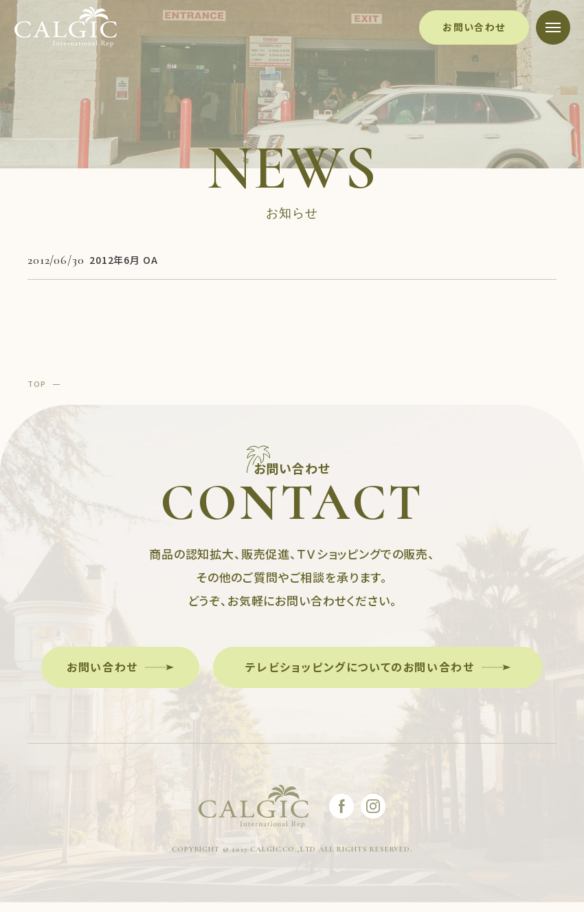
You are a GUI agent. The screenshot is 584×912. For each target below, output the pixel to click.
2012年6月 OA (123, 260)
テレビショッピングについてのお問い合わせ (359, 666)
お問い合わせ (473, 27)
